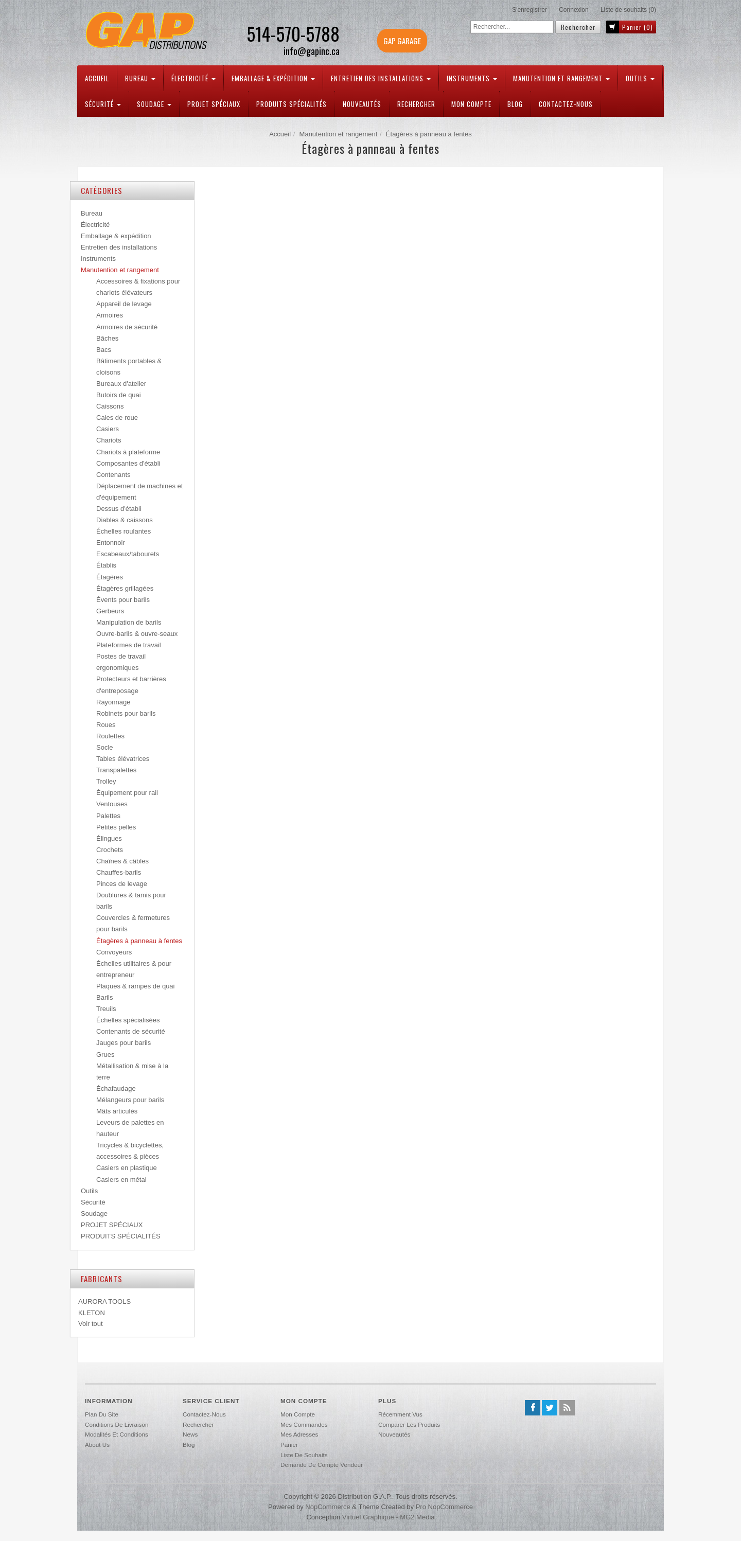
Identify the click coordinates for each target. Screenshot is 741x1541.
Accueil (97, 78)
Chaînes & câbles (122, 861)
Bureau (140, 78)
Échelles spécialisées (128, 1020)
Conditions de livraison (116, 1424)
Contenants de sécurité (130, 1031)
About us (97, 1444)
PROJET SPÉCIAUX (213, 104)
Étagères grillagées (124, 588)
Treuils (106, 1009)
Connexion (573, 9)
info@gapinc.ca (312, 51)
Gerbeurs (110, 611)
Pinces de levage (121, 884)
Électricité (193, 78)
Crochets (109, 850)
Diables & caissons (124, 520)
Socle (104, 747)
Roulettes (110, 736)
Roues (106, 725)
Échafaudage (116, 1088)
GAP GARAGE (402, 40)
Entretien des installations (381, 78)
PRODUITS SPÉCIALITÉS (291, 104)
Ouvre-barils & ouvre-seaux (137, 633)
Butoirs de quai (118, 395)
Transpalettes (116, 770)
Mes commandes (304, 1424)
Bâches (107, 338)
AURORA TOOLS (104, 1301)
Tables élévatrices (122, 759)
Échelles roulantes (123, 531)
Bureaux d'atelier (121, 383)
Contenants (113, 475)
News (190, 1434)
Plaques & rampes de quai (135, 986)
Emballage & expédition (273, 78)
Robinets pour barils (126, 713)
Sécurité (103, 104)
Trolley (106, 781)
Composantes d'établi (128, 463)
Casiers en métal (121, 1179)
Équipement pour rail (127, 792)
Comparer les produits (409, 1424)
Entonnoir (110, 542)
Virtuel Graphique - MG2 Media (388, 1517)
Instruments (472, 78)
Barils (104, 997)
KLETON (91, 1313)
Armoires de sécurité (126, 327)
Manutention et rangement (561, 78)
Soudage (154, 104)
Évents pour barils (123, 600)
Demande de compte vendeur (321, 1464)
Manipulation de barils (128, 622)
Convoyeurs (114, 952)
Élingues (109, 838)
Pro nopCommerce (444, 1507)
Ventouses (112, 804)
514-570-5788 (293, 33)
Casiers (107, 429)
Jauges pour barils (123, 1043)
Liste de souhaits (304, 1454)
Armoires (109, 315)
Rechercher (416, 104)
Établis (106, 565)
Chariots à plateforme (128, 452)
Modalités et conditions (116, 1434)
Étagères (109, 577)
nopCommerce (327, 1507)
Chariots (108, 440)
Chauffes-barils (118, 872)
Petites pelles (116, 827)
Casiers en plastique (126, 1168)
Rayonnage (113, 702)
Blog (515, 104)
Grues (105, 1054)
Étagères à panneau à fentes (139, 941)
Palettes (108, 816)
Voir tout (90, 1323)
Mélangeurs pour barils (130, 1100)
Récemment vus (400, 1414)
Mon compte (471, 104)
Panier (289, 1444)
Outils (640, 78)
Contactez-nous (566, 104)
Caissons (109, 406)
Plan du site (101, 1414)
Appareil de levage (124, 304)
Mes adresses (299, 1434)
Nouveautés (362, 104)
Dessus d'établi (119, 508)
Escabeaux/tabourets (127, 554)
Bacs (103, 349)
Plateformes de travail (128, 645)
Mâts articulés (116, 1111)
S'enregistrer (529, 9)
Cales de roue (117, 417)
